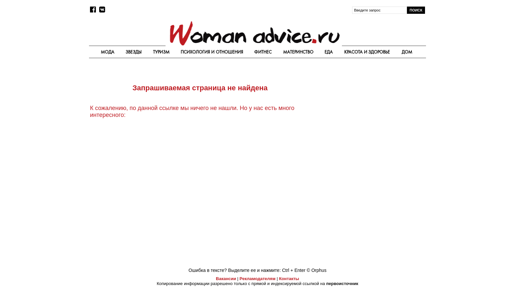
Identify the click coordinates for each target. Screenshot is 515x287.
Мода (107, 52)
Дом (407, 52)
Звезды (133, 52)
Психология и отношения (212, 52)
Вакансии (226, 278)
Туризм (161, 52)
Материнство (298, 52)
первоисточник (342, 283)
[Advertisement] (370, 112)
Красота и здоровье (367, 52)
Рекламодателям (257, 278)
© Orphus (316, 270)
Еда (329, 52)
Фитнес (263, 52)
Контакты (289, 278)
